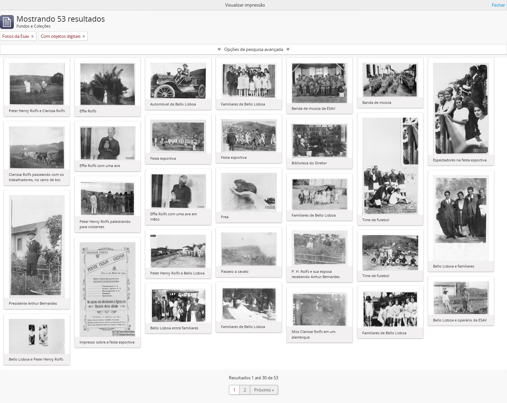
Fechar (498, 5)
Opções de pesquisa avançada (253, 49)
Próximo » (264, 390)
